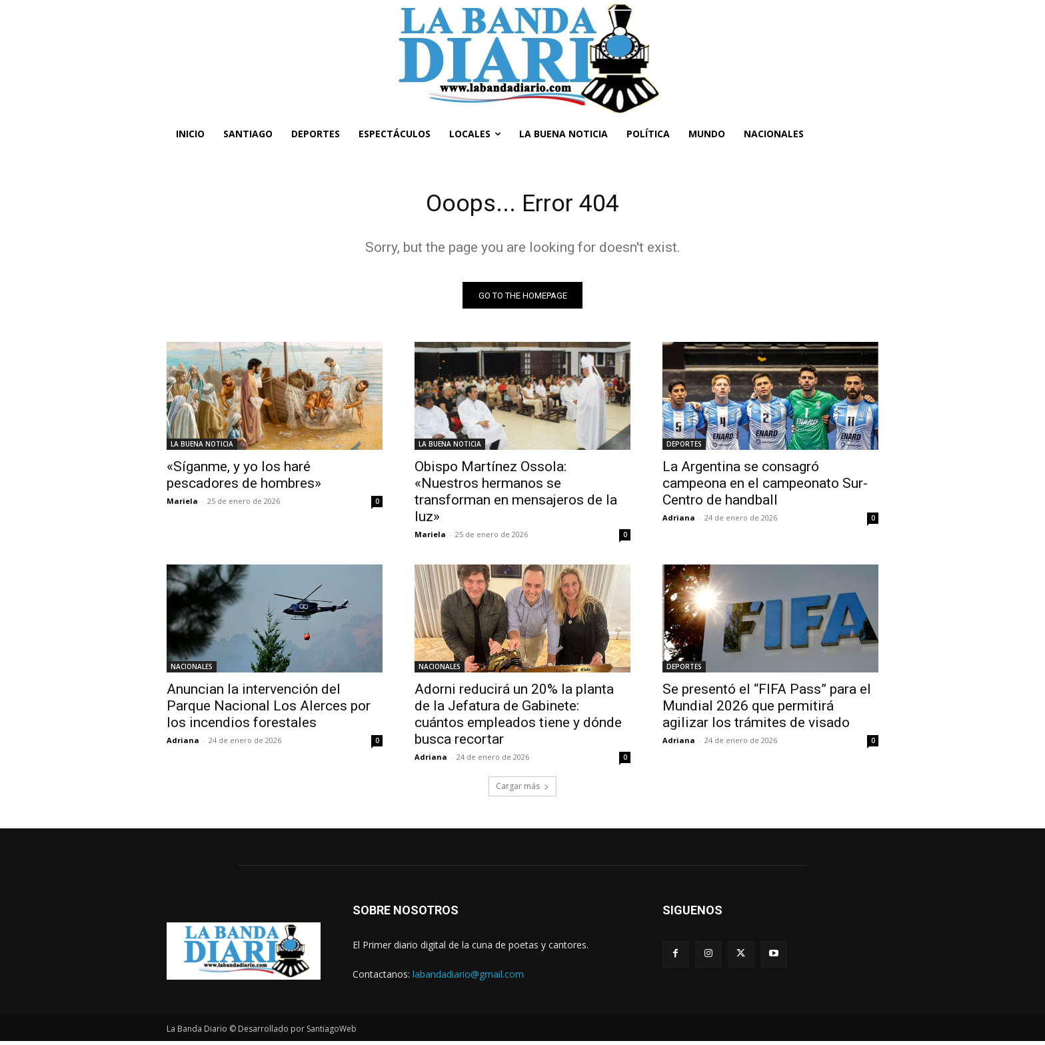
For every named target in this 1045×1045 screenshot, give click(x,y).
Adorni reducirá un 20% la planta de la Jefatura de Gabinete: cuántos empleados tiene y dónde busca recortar (518, 718)
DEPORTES (684, 448)
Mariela (182, 505)
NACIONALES (192, 670)
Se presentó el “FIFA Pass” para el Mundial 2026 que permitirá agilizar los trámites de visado (766, 709)
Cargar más (522, 790)
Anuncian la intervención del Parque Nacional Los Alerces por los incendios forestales (269, 709)
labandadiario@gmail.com (468, 977)
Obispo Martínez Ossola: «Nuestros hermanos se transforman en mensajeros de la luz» (516, 495)
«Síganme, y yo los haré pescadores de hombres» (244, 479)
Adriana (678, 521)
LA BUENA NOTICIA (202, 448)
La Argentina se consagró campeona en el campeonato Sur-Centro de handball (765, 487)
